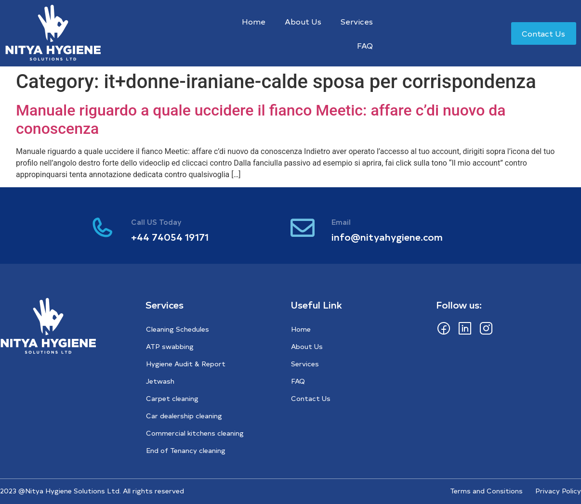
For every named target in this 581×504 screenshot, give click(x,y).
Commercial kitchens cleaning (195, 433)
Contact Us (310, 398)
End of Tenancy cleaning (185, 450)
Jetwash (160, 381)
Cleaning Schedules (177, 329)
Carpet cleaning (172, 398)
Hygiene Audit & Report (185, 363)
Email (341, 222)
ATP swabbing (170, 346)
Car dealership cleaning (184, 415)
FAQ (365, 45)
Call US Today (156, 222)
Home (253, 21)
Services (357, 21)
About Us (303, 21)
